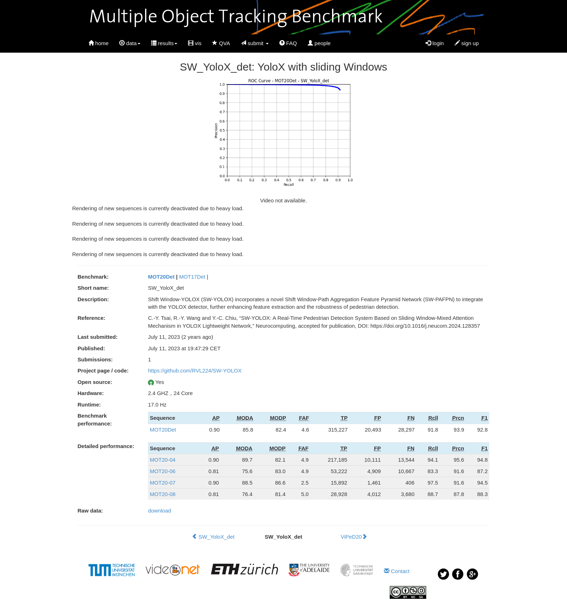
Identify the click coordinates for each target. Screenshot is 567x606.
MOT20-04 (163, 460)
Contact (396, 571)
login (435, 43)
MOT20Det (161, 277)
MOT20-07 (163, 483)
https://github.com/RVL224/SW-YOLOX (194, 370)
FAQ (288, 43)
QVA (221, 43)
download (159, 511)
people (319, 43)
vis (195, 43)
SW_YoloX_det (213, 537)
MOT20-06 (163, 471)
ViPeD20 (354, 537)
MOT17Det (192, 277)
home (98, 43)
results (164, 43)
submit (255, 43)
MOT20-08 (163, 494)
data (129, 43)
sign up (467, 43)
